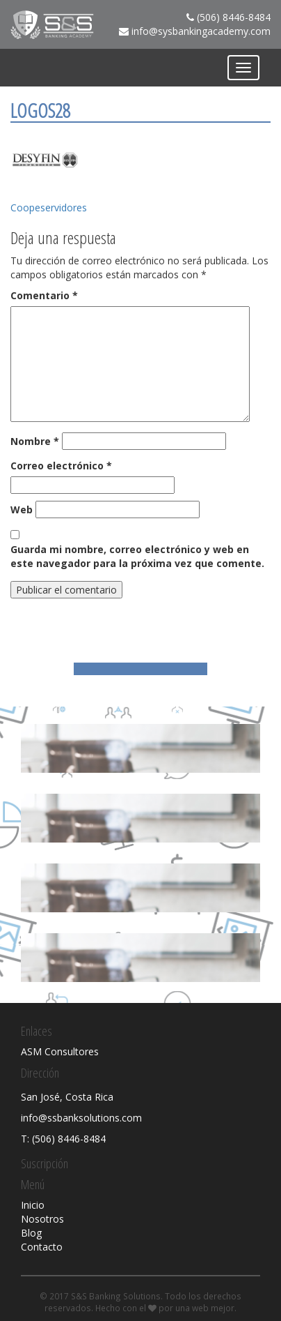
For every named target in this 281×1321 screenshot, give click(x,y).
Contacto (42, 1246)
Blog (31, 1232)
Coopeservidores (48, 207)
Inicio (33, 1204)
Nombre (34, 441)
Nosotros (42, 1218)
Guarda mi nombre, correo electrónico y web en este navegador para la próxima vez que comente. (137, 556)
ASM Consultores (60, 1051)
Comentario (44, 295)
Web (21, 509)
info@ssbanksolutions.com (81, 1117)
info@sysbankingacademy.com (201, 31)
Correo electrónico (61, 465)
